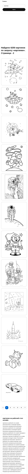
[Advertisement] (14, 30)
